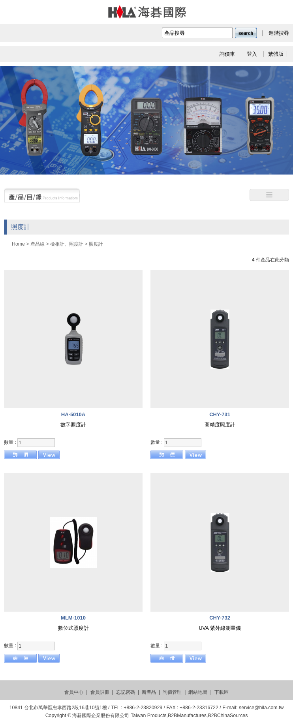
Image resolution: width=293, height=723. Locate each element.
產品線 (37, 244)
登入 (252, 54)
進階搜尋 (279, 33)
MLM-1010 (73, 618)
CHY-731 (219, 414)
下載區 (221, 692)
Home (18, 244)
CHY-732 (219, 618)
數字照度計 (73, 425)
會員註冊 (99, 692)
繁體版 (276, 54)
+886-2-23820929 (143, 707)
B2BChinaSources (228, 715)
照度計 (96, 244)
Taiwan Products (149, 715)
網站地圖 (197, 692)
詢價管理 (172, 692)
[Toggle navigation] (269, 195)
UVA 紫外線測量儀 (220, 628)
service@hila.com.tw (261, 707)
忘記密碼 (125, 692)
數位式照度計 (73, 628)
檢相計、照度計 (66, 244)
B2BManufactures (187, 715)
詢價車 (227, 54)
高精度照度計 (220, 425)
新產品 (149, 692)
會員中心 (73, 692)
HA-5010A (73, 414)
